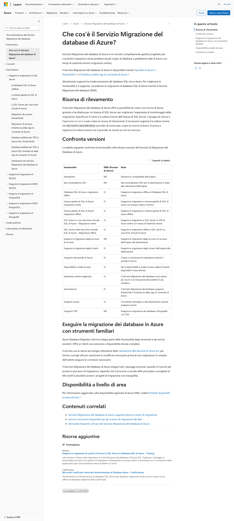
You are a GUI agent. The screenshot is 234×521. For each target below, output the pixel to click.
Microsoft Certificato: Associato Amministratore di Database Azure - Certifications (103, 472)
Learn (65, 23)
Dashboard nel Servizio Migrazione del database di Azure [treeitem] (24, 164)
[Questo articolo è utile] (196, 68)
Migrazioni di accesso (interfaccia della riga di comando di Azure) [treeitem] (22, 127)
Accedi (227, 4)
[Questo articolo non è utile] (200, 68)
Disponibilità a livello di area (209, 47)
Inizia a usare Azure (218, 12)
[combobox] (22, 27)
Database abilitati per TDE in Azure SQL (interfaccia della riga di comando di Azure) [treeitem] (25, 151)
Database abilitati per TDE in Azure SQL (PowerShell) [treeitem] (25, 139)
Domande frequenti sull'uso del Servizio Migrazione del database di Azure (109, 423)
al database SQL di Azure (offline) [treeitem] (23, 87)
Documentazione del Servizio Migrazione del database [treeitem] (20, 36)
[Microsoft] (6, 4)
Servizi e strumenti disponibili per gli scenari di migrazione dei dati (105, 419)
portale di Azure (145, 70)
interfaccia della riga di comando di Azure (104, 74)
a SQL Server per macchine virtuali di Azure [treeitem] (24, 106)
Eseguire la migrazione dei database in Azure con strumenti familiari (211, 41)
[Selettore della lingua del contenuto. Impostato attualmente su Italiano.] (11, 515)
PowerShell (68, 74)
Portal (201, 12)
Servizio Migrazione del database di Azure (104, 23)
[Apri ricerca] (219, 4)
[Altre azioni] (169, 23)
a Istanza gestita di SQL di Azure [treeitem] (24, 96)
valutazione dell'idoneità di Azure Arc (139, 350)
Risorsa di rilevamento (207, 29)
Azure (76, 23)
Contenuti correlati (205, 51)
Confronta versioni (205, 33)
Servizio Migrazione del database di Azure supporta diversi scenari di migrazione (112, 414)
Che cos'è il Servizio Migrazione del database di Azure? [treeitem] (22, 54)
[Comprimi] (39, 21)
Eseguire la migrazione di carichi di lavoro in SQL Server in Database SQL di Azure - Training (108, 453)
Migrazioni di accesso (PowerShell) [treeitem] (21, 116)
